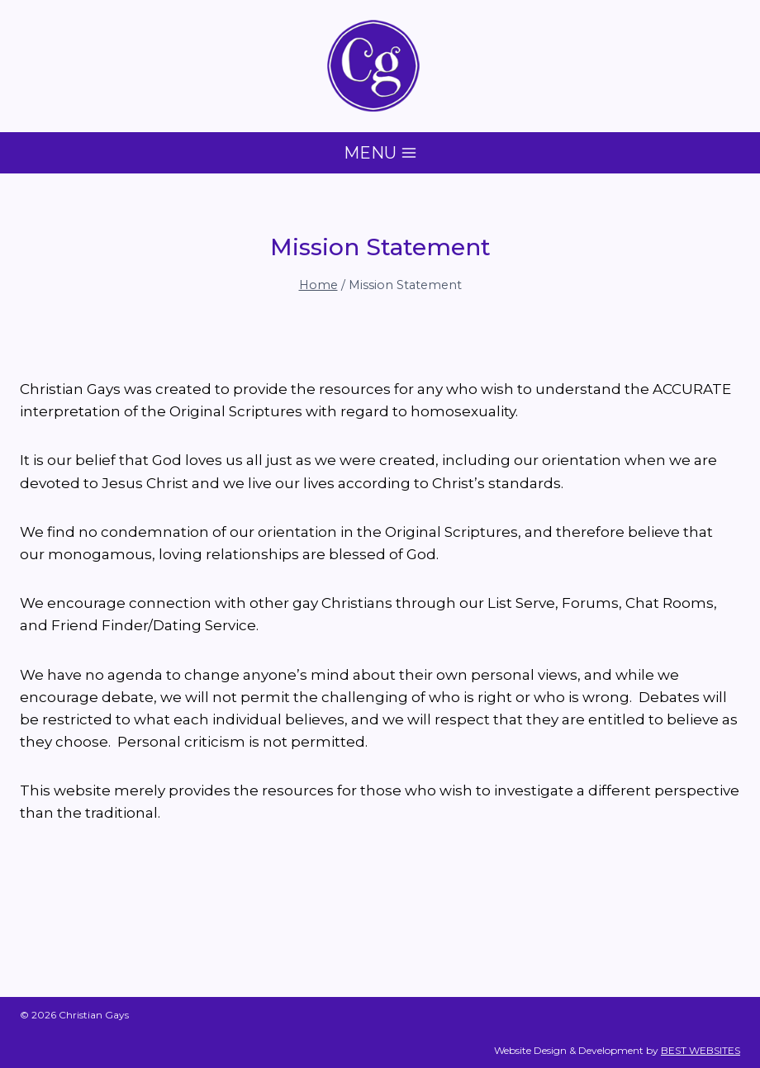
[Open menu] (380, 153)
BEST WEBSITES (700, 1050)
